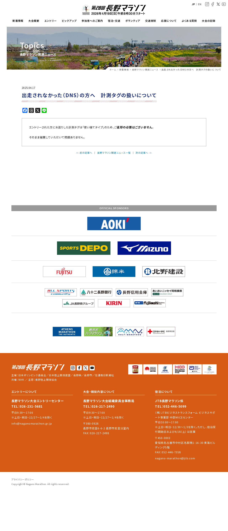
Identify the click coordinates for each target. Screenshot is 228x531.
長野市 (88, 375)
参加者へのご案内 (92, 20)
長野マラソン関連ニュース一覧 (114, 152)
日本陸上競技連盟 (60, 375)
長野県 (77, 375)
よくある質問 (189, 20)
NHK (21, 379)
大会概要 (33, 20)
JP (193, 4)
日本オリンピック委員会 (32, 375)
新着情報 (17, 20)
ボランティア (132, 20)
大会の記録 (208, 20)
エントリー (50, 20)
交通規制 (150, 20)
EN (199, 4)
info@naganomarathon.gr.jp (31, 423)
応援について (169, 20)
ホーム (112, 69)
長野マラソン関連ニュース (145, 69)
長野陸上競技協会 (46, 379)
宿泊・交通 (114, 20)
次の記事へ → (144, 152)
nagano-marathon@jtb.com (175, 458)
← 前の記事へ (84, 152)
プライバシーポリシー (22, 479)
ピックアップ (69, 20)
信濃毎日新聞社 (104, 375)
